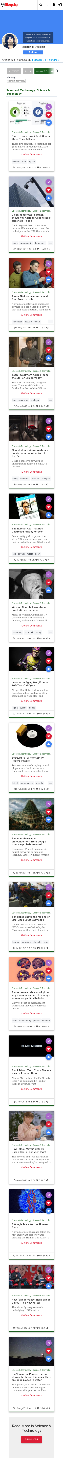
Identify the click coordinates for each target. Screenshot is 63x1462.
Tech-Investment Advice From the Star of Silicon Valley (30, 376)
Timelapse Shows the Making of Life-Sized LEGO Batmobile (31, 918)
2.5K (31, 327)
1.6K (32, 249)
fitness (32, 707)
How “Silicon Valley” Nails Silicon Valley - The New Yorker (31, 1301)
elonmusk (25, 478)
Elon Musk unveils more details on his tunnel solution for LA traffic (30, 453)
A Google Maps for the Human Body (30, 1226)
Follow (33, 52)
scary (37, 554)
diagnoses (17, 321)
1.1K (32, 1408)
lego (46, 942)
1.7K (31, 484)
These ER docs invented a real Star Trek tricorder (30, 298)
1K (32, 1026)
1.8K (32, 1255)
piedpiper (35, 400)
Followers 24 (39, 59)
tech (24, 161)
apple (15, 243)
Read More (31, 1439)
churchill (29, 632)
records (39, 783)
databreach (40, 243)
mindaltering (25, 1020)
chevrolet (37, 942)
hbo (14, 400)
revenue (16, 161)
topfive (32, 161)
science (46, 1020)
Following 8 (53, 59)
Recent (28, 71)
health (37, 321)
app (14, 554)
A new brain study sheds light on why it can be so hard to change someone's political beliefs (31, 995)
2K (32, 559)
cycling (23, 707)
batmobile (26, 942)
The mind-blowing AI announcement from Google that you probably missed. (29, 841)
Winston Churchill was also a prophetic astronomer (29, 609)
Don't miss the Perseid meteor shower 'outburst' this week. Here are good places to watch (31, 1377)
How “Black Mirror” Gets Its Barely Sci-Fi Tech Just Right (29, 1150)
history (38, 632)
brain (14, 1020)
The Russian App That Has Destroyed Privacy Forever (27, 530)
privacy (21, 554)
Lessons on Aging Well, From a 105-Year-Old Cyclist (30, 684)
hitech (15, 783)
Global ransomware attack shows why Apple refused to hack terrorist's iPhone (31, 217)
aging (15, 707)
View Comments (31, 154)
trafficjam (45, 478)
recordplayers (26, 783)
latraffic (35, 478)
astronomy (17, 632)
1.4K (31, 1101)
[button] (41, 5)
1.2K (32, 167)
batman (15, 942)
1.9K (32, 713)
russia (30, 554)
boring (15, 478)
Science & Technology (46, 71)
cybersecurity (26, 243)
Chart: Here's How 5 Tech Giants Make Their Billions (31, 137)
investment (23, 400)
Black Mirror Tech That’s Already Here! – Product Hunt (31, 1072)
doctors (28, 321)
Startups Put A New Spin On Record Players (28, 759)
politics (36, 1020)
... (50, 243)
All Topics (14, 71)
